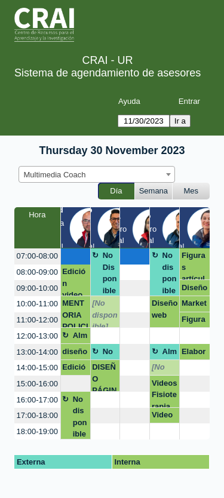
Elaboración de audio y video (193, 353)
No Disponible (110, 273)
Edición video (73, 369)
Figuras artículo (193, 265)
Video (162, 414)
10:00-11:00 (37, 303)
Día (116, 190)
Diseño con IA (194, 289)
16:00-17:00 (37, 399)
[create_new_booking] (75, 256)
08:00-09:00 (37, 272)
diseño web (74, 353)
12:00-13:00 (37, 335)
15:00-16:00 (37, 383)
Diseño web (164, 309)
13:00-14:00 (37, 352)
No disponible (169, 273)
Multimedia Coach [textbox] (55, 174)
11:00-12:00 (37, 319)
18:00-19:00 (37, 431)
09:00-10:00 (37, 288)
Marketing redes (194, 305)
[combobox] (97, 174)
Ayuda (129, 101)
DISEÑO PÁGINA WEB (105, 377)
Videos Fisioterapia (164, 393)
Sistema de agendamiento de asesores (107, 73)
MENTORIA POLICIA (75, 313)
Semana (153, 190)
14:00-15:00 (37, 367)
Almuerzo (80, 337)
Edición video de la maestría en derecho (75, 281)
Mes (191, 190)
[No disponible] (105, 313)
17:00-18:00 (37, 415)
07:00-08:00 (37, 255)
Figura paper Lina (193, 321)
